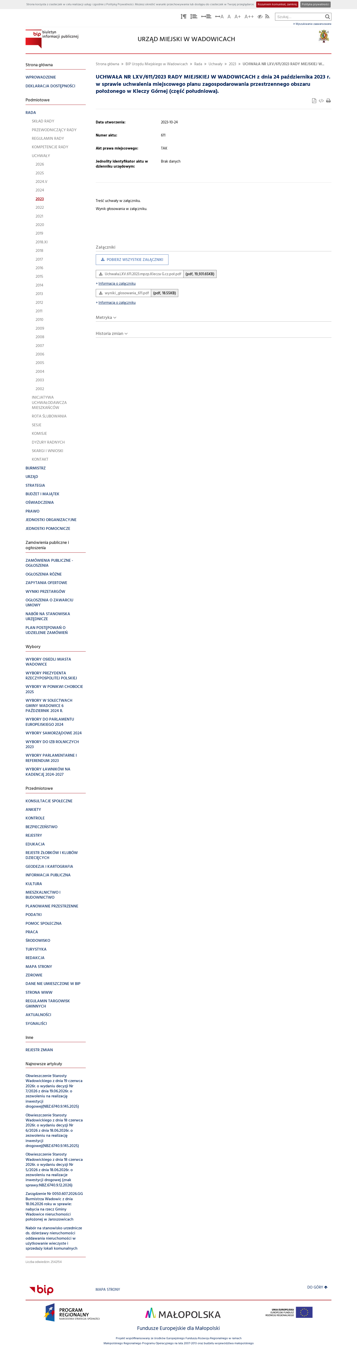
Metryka (104, 317)
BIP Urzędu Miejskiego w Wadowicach (157, 64)
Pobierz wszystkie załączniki (129, 261)
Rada (198, 64)
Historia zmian (109, 333)
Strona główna (107, 64)
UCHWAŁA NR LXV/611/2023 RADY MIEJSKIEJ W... (283, 64)
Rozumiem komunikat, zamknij (277, 4)
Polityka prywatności (315, 4)
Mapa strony (108, 1290)
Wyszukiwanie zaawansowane (312, 24)
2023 (232, 64)
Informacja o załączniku (116, 284)
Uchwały (215, 64)
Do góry (317, 1288)
